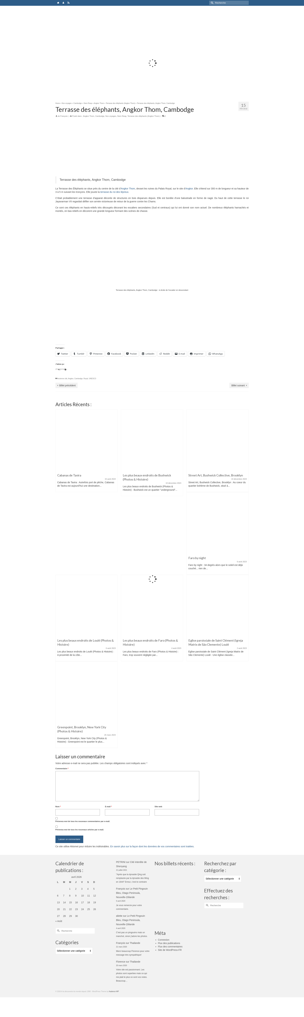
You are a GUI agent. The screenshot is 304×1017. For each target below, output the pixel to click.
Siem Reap (121, 116)
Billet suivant (238, 385)
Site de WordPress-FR (170, 950)
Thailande (135, 943)
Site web (158, 807)
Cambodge (99, 116)
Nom (58, 807)
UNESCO (92, 379)
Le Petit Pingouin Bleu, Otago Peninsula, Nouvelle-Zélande (132, 893)
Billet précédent (67, 385)
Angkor (189, 188)
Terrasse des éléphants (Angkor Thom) (144, 116)
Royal (86, 379)
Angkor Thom (88, 116)
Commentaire (62, 769)
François (63, 116)
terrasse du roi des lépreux (114, 192)
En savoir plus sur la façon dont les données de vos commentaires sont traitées (152, 846)
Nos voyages (110, 116)
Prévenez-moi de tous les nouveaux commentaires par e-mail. (82, 821)
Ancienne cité (62, 379)
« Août (58, 921)
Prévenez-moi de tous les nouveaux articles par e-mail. (79, 830)
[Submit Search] (211, 3)
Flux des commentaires (170, 946)
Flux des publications (169, 943)
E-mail (108, 807)
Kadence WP (114, 991)
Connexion (163, 939)
